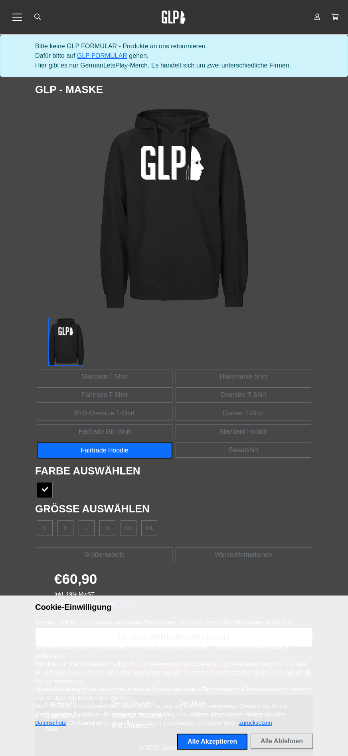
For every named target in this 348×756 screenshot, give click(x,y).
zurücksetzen (255, 723)
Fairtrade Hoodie (104, 450)
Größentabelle (104, 554)
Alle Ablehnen (282, 741)
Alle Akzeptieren (212, 741)
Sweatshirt (244, 449)
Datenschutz (50, 723)
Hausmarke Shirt (243, 376)
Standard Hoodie (243, 431)
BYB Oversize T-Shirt (105, 413)
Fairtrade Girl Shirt (105, 431)
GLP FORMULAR (102, 55)
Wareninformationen (243, 554)
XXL (128, 528)
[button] (334, 17)
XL (108, 528)
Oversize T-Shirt (243, 394)
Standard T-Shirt (104, 376)
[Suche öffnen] (37, 17)
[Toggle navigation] (17, 17)
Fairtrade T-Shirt (104, 394)
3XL (149, 528)
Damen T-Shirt (243, 413)
